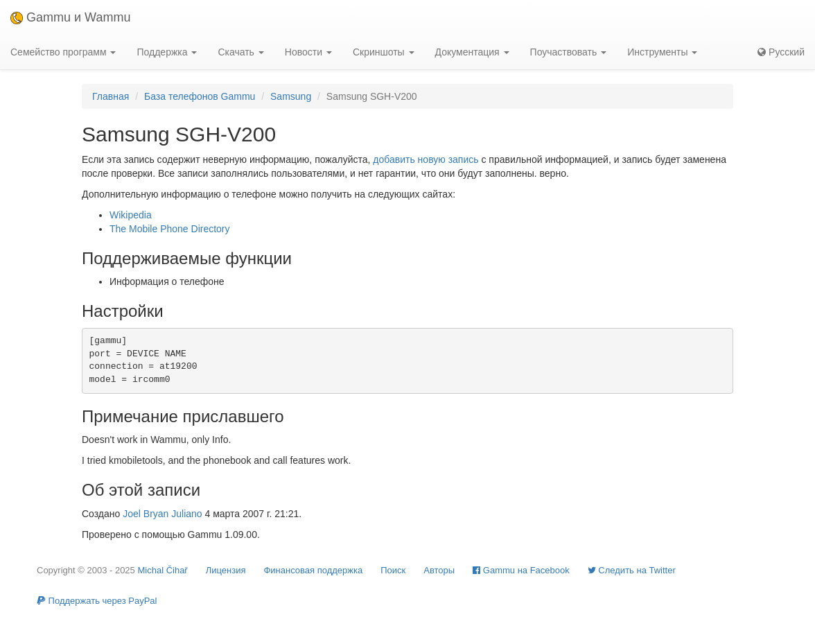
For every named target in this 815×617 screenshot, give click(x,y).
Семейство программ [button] (63, 52)
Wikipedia (130, 214)
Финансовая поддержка (312, 570)
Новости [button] (308, 52)
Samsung (290, 96)
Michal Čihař (162, 570)
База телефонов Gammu (199, 96)
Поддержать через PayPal (97, 601)
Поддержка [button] (167, 52)
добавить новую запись (425, 159)
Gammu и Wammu (70, 17)
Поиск (392, 570)
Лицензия (226, 570)
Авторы (439, 570)
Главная (110, 96)
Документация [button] (472, 52)
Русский (781, 52)
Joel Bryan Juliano (162, 513)
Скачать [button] (240, 52)
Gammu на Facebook (521, 570)
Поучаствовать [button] (568, 52)
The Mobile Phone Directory (169, 228)
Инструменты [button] (662, 52)
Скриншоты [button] (383, 52)
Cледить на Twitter (632, 570)
